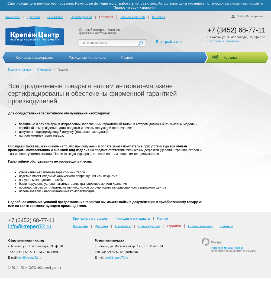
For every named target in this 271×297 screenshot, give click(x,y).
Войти (241, 16)
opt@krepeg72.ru (29, 257)
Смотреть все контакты (223, 41)
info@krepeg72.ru (29, 226)
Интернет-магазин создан (227, 247)
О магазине (55, 17)
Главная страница (19, 69)
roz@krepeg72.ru (116, 257)
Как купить (12, 17)
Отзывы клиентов (132, 17)
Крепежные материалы (35, 57)
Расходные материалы (87, 57)
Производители (81, 17)
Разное (127, 57)
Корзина (230, 57)
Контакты (158, 17)
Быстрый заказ (169, 41)
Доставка (33, 17)
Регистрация (254, 16)
